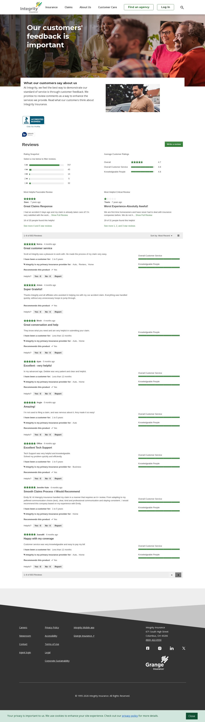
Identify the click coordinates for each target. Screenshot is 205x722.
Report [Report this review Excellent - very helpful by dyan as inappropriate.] (58, 393)
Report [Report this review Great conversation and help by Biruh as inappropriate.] (58, 352)
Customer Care (107, 7)
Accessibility (51, 635)
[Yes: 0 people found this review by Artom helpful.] (38, 312)
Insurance (51, 7)
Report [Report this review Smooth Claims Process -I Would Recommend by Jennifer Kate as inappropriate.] (58, 525)
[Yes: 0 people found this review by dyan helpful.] (38, 394)
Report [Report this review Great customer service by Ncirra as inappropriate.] (58, 276)
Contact (23, 644)
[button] (178, 574)
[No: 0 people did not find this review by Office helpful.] (47, 479)
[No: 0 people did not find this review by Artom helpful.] (47, 312)
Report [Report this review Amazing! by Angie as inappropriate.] (58, 434)
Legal (47, 652)
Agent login (25, 652)
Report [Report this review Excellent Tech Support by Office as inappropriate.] (58, 478)
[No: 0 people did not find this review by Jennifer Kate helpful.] (47, 526)
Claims (69, 7)
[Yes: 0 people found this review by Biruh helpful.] (38, 353)
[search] (180, 7)
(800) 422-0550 (153, 639)
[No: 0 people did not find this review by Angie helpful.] (47, 435)
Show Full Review (59, 215)
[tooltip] (28, 134)
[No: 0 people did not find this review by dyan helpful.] (47, 394)
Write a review (175, 145)
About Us (85, 7)
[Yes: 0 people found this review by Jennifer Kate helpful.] (38, 526)
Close (192, 716)
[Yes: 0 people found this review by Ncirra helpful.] (38, 276)
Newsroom (25, 635)
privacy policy (130, 716)
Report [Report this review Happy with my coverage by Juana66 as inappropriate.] (58, 566)
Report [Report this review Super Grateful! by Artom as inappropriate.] (58, 312)
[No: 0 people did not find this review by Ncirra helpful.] (47, 276)
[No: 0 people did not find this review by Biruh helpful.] (47, 353)
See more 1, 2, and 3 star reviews (119, 226)
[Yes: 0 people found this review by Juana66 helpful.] (38, 567)
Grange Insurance (83, 635)
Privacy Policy (52, 627)
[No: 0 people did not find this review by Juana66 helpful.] (47, 567)
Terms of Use (52, 644)
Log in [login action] (165, 7)
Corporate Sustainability (57, 660)
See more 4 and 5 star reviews (38, 226)
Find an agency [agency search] (138, 7)
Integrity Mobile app (84, 627)
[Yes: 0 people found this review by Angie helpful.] (38, 435)
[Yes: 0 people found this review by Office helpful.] (38, 479)
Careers (23, 627)
